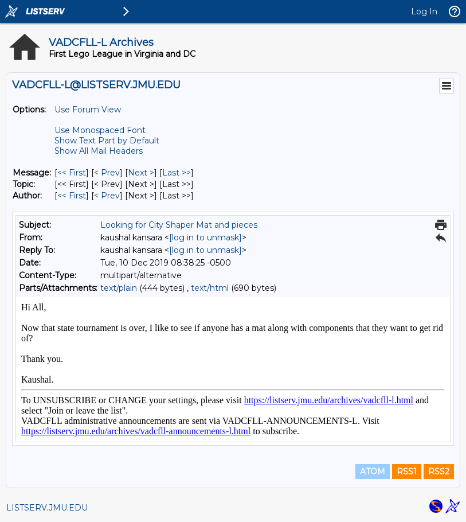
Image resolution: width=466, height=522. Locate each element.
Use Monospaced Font (100, 130)
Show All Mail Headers (98, 151)
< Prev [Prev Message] (107, 172)
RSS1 (407, 471)
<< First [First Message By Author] (71, 195)
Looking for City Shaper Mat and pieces (178, 225)
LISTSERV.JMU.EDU (47, 507)
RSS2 (438, 471)
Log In (424, 11)
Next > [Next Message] (141, 172)
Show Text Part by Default (106, 140)
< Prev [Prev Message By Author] (107, 195)
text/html (210, 288)
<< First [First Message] (71, 172)
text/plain (118, 288)
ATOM (372, 471)
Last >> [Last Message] (176, 172)
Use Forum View (87, 109)
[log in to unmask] (205, 237)
